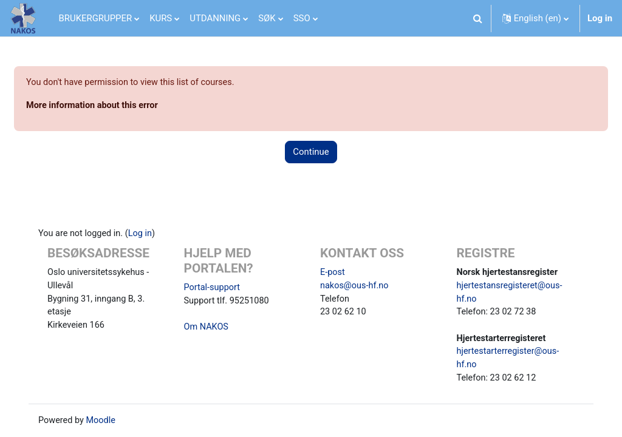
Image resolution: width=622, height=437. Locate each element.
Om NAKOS (212, 329)
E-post (333, 273)
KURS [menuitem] (160, 18)
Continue (311, 152)
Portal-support (218, 288)
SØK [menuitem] (266, 18)
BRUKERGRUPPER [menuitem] (95, 18)
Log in (599, 18)
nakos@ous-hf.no (355, 287)
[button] (478, 18)
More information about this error (123, 105)
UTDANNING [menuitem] (215, 18)
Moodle (112, 425)
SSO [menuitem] (301, 18)
